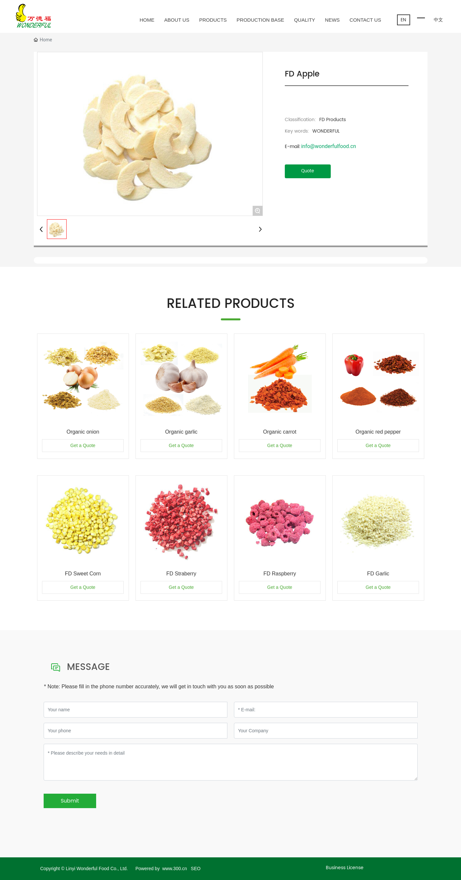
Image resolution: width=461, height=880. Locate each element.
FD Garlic (378, 573)
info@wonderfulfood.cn (328, 146)
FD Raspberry (279, 573)
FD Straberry (181, 573)
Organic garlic (181, 432)
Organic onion (83, 432)
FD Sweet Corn (83, 573)
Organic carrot (279, 432)
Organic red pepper (378, 432)
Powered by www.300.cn (162, 868)
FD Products (332, 119)
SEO (196, 868)
